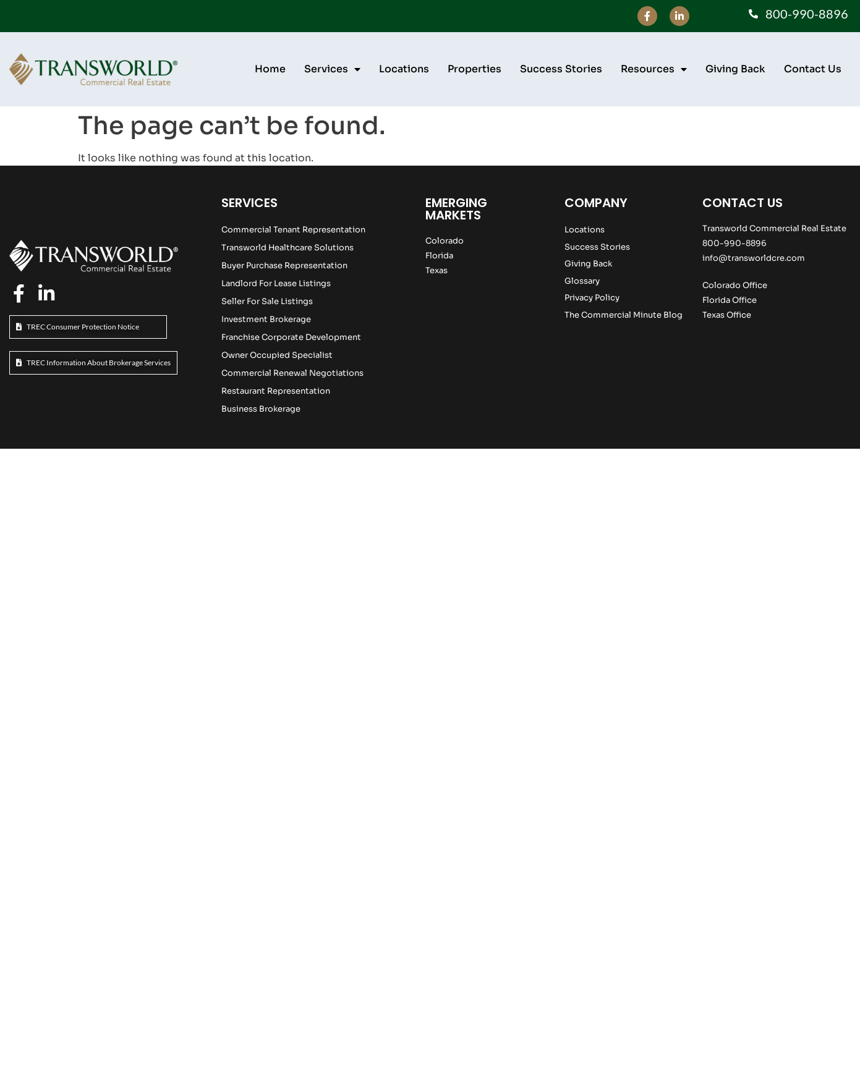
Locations (404, 68)
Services (332, 69)
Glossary (582, 281)
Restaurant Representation (275, 391)
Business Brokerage (260, 409)
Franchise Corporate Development (291, 337)
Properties (474, 68)
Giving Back (735, 68)
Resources (654, 69)
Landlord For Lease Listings (276, 283)
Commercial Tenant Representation (293, 229)
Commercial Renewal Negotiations (292, 373)
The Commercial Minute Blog (623, 315)
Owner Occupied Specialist (277, 355)
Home (270, 68)
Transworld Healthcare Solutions (287, 247)
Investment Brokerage (266, 319)
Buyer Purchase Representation (284, 265)
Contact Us (812, 68)
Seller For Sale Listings (267, 301)
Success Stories (561, 68)
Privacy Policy (591, 297)
